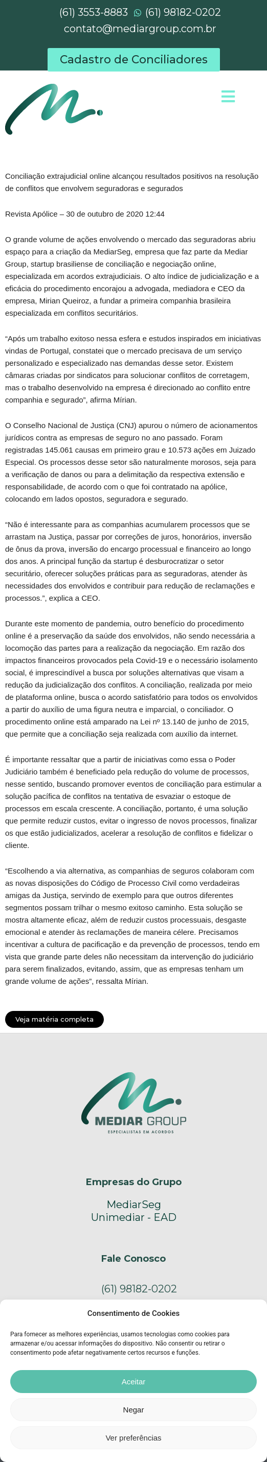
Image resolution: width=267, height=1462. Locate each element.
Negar (133, 1409)
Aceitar (134, 1381)
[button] (134, 60)
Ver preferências (133, 1437)
